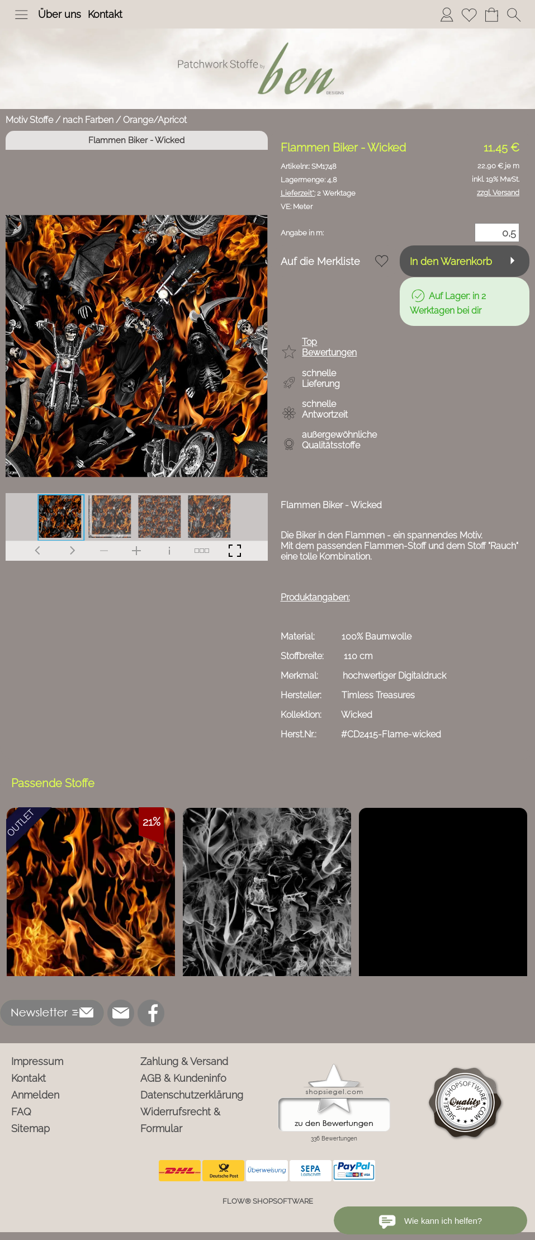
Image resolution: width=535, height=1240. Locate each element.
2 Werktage (318, 193)
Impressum (37, 1061)
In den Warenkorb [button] (451, 261)
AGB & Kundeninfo (183, 1078)
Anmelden (35, 1095)
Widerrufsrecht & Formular (180, 1120)
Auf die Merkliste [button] (320, 261)
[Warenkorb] (491, 14)
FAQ (21, 1112)
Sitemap (30, 1128)
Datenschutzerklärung (191, 1095)
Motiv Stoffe (29, 120)
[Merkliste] (469, 14)
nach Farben (88, 120)
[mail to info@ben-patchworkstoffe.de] (121, 1013)
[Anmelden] (446, 14)
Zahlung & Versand (184, 1061)
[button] (21, 14)
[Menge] (497, 232)
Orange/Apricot (155, 120)
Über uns (59, 14)
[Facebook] (151, 1013)
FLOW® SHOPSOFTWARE (267, 1201)
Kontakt (105, 14)
